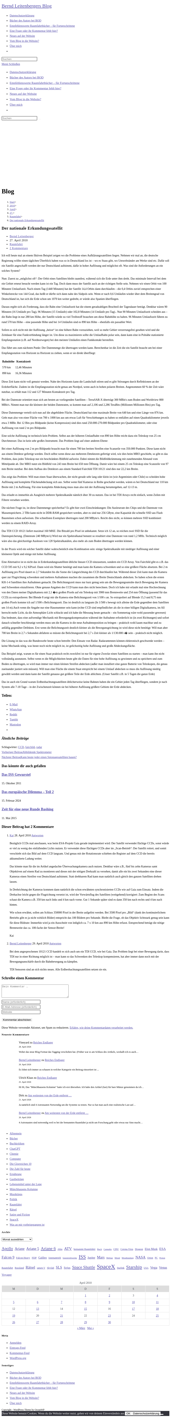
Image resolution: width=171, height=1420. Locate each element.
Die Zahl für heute (20, 1171)
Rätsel (13, 1212)
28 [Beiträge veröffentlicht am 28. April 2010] (61, 1324)
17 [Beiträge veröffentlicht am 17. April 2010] (133, 1311)
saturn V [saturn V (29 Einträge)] (41, 1270)
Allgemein (16, 1135)
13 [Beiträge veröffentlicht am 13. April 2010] (37, 1311)
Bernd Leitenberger (22, 236)
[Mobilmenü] (11, 64)
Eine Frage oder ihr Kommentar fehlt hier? (35, 88)
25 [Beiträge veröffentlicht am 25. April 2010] (157, 1318)
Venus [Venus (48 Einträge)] (163, 1270)
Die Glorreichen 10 (20, 1166)
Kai (12, 835)
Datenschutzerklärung (23, 72)
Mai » (90, 1330)
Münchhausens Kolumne (24, 1191)
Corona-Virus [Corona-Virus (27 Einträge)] (127, 1251)
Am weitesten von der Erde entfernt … (50, 1097)
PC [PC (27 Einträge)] (156, 1260)
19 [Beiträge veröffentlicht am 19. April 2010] (13, 1318)
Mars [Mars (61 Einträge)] (101, 1260)
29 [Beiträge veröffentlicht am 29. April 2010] (85, 1324)
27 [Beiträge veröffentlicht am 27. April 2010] (37, 1324)
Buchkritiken (17, 1146)
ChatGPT (15, 1151)
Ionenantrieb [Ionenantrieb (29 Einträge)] (54, 1260)
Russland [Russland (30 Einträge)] (19, 1270)
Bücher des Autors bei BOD (26, 77)
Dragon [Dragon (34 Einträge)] (139, 1251)
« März (81, 1330)
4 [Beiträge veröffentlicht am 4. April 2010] (157, 1297)
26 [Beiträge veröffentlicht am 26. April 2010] (13, 1324)
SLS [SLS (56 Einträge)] (59, 1270)
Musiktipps (16, 1196)
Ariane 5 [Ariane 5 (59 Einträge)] (32, 1251)
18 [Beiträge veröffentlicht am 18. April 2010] (157, 1311)
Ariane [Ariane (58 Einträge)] (20, 1251)
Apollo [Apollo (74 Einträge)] (7, 1251)
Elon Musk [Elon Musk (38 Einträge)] (151, 1251)
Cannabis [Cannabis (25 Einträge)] (108, 1251)
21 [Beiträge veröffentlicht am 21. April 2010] (61, 1318)
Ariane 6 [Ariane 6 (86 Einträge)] (48, 1251)
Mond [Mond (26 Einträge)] (117, 1260)
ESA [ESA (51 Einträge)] (162, 1251)
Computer (15, 1161)
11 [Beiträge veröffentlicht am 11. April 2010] (157, 1304)
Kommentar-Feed (19, 1355)
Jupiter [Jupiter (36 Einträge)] (91, 1260)
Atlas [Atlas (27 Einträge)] (60, 1251)
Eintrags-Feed (18, 1350)
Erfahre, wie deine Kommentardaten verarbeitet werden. (101, 1030)
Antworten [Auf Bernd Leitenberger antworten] (55, 943)
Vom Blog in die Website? (25, 99)
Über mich (16, 104)
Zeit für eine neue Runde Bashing (27, 809)
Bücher (14, 1140)
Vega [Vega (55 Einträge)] (153, 1270)
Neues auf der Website (23, 93)
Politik (13, 1201)
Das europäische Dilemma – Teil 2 (28, 792)
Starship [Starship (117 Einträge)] (134, 1269)
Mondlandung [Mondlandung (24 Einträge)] (128, 1260)
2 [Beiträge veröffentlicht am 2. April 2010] (109, 1297)
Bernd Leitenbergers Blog (27, 5)
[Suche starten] (39, 119)
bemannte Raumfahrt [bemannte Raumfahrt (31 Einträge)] (84, 1251)
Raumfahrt (16, 244)
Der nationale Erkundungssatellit (27, 220)
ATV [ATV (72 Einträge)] (68, 1251)
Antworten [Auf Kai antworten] (37, 835)
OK (128, 1415)
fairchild (30, 747)
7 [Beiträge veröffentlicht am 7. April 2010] (61, 1304)
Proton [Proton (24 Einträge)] (162, 1260)
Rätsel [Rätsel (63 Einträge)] (30, 1270)
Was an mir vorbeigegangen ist (27, 1227)
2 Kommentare (19, 248)
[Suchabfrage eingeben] (19, 59)
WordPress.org (18, 1360)
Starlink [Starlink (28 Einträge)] (121, 1270)
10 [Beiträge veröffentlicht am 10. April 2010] (133, 1304)
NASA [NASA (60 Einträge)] (140, 1260)
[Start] (12, 201)
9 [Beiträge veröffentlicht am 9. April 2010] (109, 1304)
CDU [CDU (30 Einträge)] (116, 1251)
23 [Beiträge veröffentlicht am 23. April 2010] (109, 1318)
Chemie (14, 1156)
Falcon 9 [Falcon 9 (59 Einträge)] (8, 1260)
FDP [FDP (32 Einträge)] (34, 1260)
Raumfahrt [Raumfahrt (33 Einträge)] (7, 1270)
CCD (21, 747)
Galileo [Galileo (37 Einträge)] (42, 1260)
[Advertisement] (85, 154)
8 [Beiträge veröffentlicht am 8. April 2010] (85, 1304)
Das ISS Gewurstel (16, 775)
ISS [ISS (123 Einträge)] (82, 1259)
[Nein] (162, 1416)
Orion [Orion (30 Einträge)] (150, 1260)
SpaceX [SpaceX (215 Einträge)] (106, 1269)
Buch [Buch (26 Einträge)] (99, 1251)
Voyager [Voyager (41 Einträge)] (7, 1277)
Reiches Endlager (43, 1044)
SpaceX (14, 1222)
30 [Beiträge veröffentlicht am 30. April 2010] (109, 1324)
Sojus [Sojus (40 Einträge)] (67, 1270)
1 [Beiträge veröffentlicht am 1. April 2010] (85, 1297)
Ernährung (16, 1176)
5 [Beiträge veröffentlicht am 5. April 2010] (13, 1304)
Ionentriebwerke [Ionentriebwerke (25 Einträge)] (70, 1260)
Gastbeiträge (17, 1181)
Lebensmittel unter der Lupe (26, 1186)
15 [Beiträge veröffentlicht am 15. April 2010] (85, 1311)
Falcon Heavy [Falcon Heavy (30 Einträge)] (23, 1260)
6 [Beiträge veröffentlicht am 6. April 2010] (37, 1304)
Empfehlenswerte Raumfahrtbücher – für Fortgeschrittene (44, 83)
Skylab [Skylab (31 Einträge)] (50, 1270)
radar (39, 747)
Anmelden (15, 1345)
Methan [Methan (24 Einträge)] (109, 1260)
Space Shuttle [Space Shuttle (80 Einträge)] (83, 1269)
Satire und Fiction (20, 1217)
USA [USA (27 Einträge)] (146, 1270)
